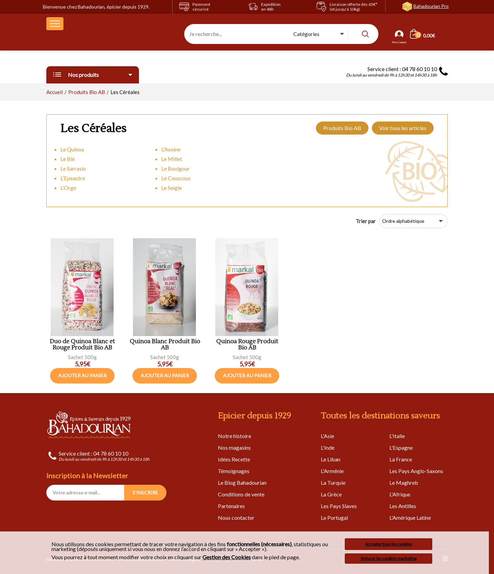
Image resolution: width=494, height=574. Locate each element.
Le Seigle (171, 187)
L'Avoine (170, 149)
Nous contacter (236, 517)
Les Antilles (402, 506)
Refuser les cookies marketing (388, 558)
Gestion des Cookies (226, 557)
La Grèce (331, 494)
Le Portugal (334, 517)
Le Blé (67, 159)
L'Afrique (399, 494)
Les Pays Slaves (339, 506)
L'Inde (327, 447)
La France (400, 459)
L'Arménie (332, 471)
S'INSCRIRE (145, 492)
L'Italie (397, 436)
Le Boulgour (175, 168)
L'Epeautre (72, 178)
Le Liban (330, 459)
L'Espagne (401, 447)
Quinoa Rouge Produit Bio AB (247, 344)
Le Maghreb (403, 482)
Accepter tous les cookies (388, 544)
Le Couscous (176, 178)
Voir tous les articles (402, 128)
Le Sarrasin (73, 168)
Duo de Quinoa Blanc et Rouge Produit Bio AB (82, 344)
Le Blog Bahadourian (242, 482)
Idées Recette (234, 459)
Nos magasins (234, 447)
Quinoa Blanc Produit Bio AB (165, 344)
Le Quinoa (72, 149)
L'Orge (68, 187)
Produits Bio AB (342, 128)
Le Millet (171, 159)
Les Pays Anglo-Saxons (416, 471)
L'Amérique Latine (410, 517)
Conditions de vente (241, 494)
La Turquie (333, 482)
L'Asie (327, 436)
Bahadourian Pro (431, 6)
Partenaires (231, 506)
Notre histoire (234, 436)
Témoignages (233, 471)
